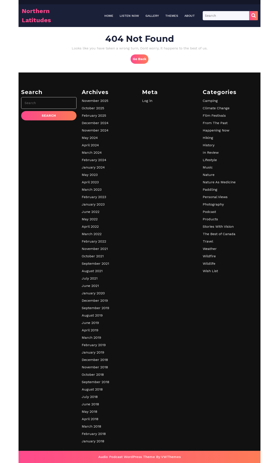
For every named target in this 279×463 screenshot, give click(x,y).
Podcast (209, 258)
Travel (208, 288)
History (208, 192)
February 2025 (94, 162)
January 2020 (93, 340)
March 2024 (92, 199)
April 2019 (90, 377)
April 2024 (90, 192)
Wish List (210, 318)
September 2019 (95, 355)
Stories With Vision (218, 273)
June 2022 (90, 258)
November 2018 (95, 414)
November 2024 (95, 177)
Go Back (140, 60)
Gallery (152, 15)
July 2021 (90, 325)
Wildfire (209, 303)
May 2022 (90, 266)
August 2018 (92, 436)
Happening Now (216, 177)
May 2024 (90, 184)
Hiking (208, 184)
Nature (208, 221)
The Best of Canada (219, 281)
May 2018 (89, 458)
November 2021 (95, 295)
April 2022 (90, 273)
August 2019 (92, 362)
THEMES (171, 15)
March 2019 (91, 384)
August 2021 (92, 318)
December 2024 (95, 170)
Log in (147, 147)
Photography (213, 251)
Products (210, 266)
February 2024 (94, 207)
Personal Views (215, 244)
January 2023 (93, 251)
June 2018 (90, 451)
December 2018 (95, 406)
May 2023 (90, 221)
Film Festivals (214, 162)
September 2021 (95, 310)
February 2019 (94, 392)
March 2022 (92, 281)
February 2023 (94, 244)
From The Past (215, 170)
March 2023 (92, 236)
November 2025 (95, 147)
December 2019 (95, 347)
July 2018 (90, 443)
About (189, 15)
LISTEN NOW (129, 15)
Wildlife (209, 310)
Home (108, 15)
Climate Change (216, 155)
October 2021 (93, 303)
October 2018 (93, 421)
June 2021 (90, 332)
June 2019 (90, 369)
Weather (210, 295)
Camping (210, 147)
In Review (211, 199)
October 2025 (93, 155)
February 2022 (94, 288)
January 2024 (93, 214)
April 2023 (90, 229)
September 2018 (95, 429)
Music (208, 214)
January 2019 (93, 399)
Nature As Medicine (219, 229)
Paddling (210, 236)
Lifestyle (210, 207)
